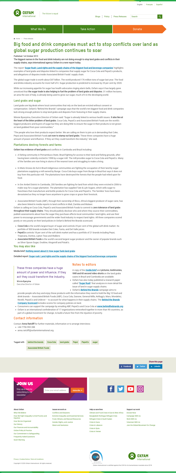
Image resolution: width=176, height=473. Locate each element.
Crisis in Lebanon (95, 425)
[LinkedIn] (155, 366)
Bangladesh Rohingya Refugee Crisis (103, 416)
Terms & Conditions (37, 459)
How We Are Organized (22, 421)
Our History (18, 424)
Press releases (28, 39)
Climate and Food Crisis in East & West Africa (106, 413)
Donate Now (131, 413)
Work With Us (132, 419)
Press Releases (120, 16)
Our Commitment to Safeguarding (26, 434)
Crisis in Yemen (95, 431)
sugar (95, 342)
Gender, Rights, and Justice (62, 422)
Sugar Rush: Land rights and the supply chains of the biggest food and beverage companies (69, 68)
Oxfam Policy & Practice (23, 430)
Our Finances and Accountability (26, 427)
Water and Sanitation (60, 425)
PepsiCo (85, 342)
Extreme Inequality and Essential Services (67, 416)
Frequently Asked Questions (24, 437)
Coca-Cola (51, 342)
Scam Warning (19, 440)
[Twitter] (141, 366)
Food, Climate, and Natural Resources (66, 419)
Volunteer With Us (133, 422)
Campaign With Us (134, 416)
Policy (107, 16)
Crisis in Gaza (94, 422)
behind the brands (35, 342)
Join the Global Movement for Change (141, 425)
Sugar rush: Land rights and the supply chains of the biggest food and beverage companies (73, 256)
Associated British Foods (38, 348)
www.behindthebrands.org (110, 306)
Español (159, 4)
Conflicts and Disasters (61, 413)
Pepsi (75, 342)
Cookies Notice (25, 459)
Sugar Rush (84, 283)
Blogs (97, 16)
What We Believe (20, 413)
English (140, 4)
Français (149, 4)
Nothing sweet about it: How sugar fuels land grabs (50, 251)
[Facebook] (126, 366)
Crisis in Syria (94, 428)
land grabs (64, 342)
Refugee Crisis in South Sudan (100, 419)
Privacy (16, 459)
